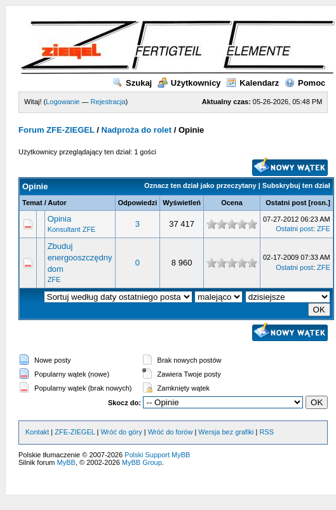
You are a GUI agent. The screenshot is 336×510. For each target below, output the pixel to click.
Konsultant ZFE (72, 229)
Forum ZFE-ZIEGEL (56, 130)
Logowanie (62, 101)
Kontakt (37, 432)
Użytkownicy (189, 83)
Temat (32, 202)
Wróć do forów (170, 432)
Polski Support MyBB (157, 455)
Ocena (232, 202)
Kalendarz (252, 83)
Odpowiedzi (138, 202)
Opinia (60, 219)
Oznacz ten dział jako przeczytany (200, 185)
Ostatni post (285, 202)
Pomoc (305, 83)
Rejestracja (108, 101)
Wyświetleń (182, 202)
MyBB (66, 462)
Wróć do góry (121, 432)
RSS (267, 432)
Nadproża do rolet (137, 130)
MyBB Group (142, 462)
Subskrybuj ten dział (296, 185)
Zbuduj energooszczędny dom (80, 257)
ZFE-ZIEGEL (75, 432)
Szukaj (132, 83)
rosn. (319, 202)
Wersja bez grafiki (225, 432)
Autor (57, 202)
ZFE (323, 228)
